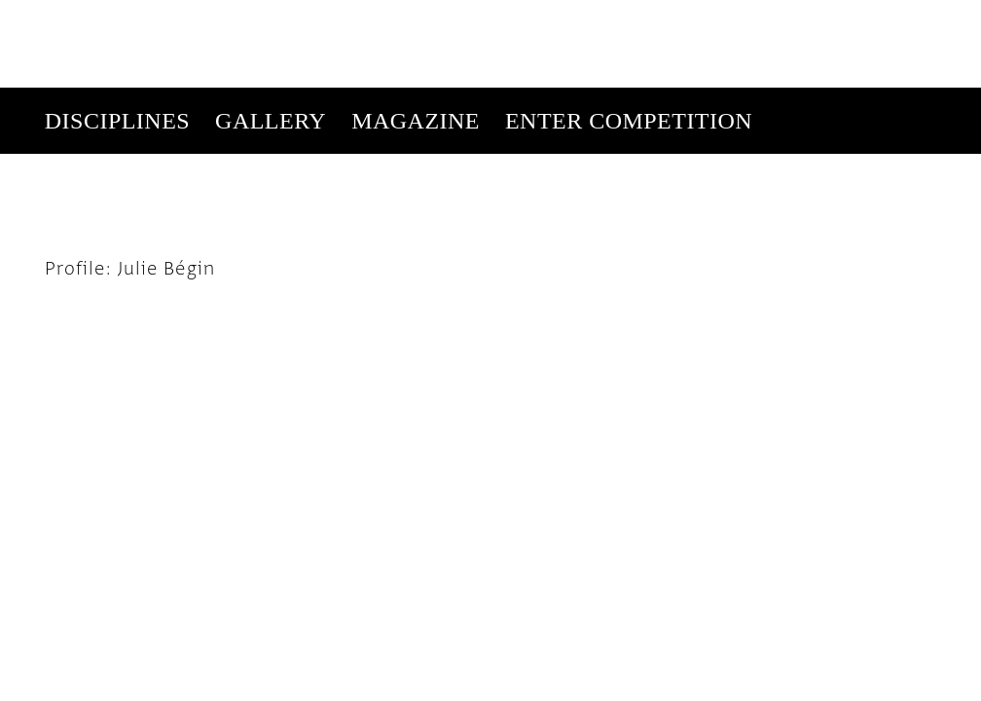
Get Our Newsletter (771, 99)
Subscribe (649, 99)
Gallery (270, 33)
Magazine (415, 33)
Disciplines (117, 33)
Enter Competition (628, 33)
